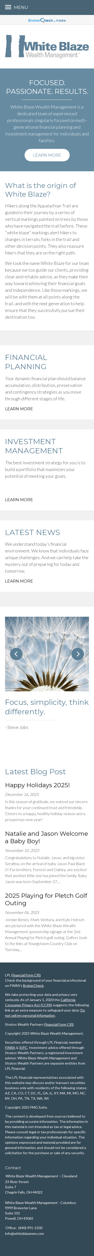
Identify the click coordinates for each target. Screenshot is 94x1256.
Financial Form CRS (26, 975)
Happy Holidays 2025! (37, 785)
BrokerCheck (33, 985)
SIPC (23, 1047)
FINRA (10, 1047)
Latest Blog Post (35, 771)
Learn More (47, 155)
